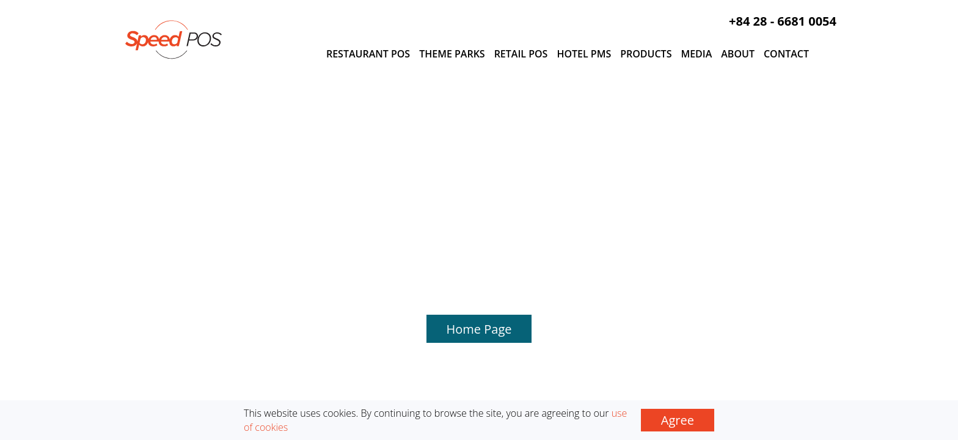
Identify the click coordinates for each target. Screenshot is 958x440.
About (738, 54)
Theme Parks (451, 54)
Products (645, 54)
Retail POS (521, 54)
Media (696, 54)
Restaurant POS (368, 54)
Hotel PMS (584, 54)
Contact (786, 54)
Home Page (479, 152)
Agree (677, 420)
